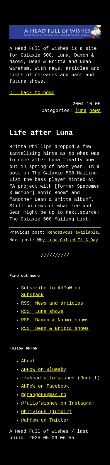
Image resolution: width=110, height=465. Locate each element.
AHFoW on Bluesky (43, 369)
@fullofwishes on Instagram (57, 403)
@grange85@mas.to (43, 395)
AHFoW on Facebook (45, 386)
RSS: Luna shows (42, 311)
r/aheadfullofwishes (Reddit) (60, 378)
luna (81, 111)
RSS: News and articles (52, 303)
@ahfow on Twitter (45, 420)
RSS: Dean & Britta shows (55, 328)
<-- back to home (32, 93)
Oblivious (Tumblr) (46, 412)
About (28, 361)
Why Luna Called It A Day (67, 240)
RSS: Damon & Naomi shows (55, 320)
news (95, 111)
